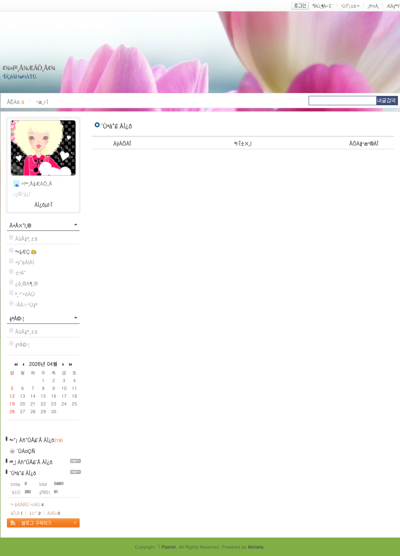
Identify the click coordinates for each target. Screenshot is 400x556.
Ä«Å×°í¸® (20, 225)
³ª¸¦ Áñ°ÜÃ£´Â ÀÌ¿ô (31, 462)
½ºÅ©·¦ (16, 318)
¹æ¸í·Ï (42, 101)
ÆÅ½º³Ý (393, 6)
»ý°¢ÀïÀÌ (24, 262)
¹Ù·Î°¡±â (348, 6)
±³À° (20, 272)
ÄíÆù (53, 513)
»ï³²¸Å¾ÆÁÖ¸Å (36, 183)
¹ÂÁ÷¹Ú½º (26, 304)
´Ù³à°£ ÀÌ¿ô (22, 473)
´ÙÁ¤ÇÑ (25, 450)
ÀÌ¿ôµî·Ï (43, 204)
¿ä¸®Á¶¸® (26, 283)
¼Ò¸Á (16, 513)
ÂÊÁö (15, 101)
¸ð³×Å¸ (373, 6)
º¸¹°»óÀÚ (25, 293)
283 (27, 491)
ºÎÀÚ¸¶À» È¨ (322, 6)
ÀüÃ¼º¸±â (26, 238)
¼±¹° (34, 513)
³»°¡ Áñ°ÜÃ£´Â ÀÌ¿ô (31, 439)
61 (56, 491)
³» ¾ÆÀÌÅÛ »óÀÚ (27, 504)
